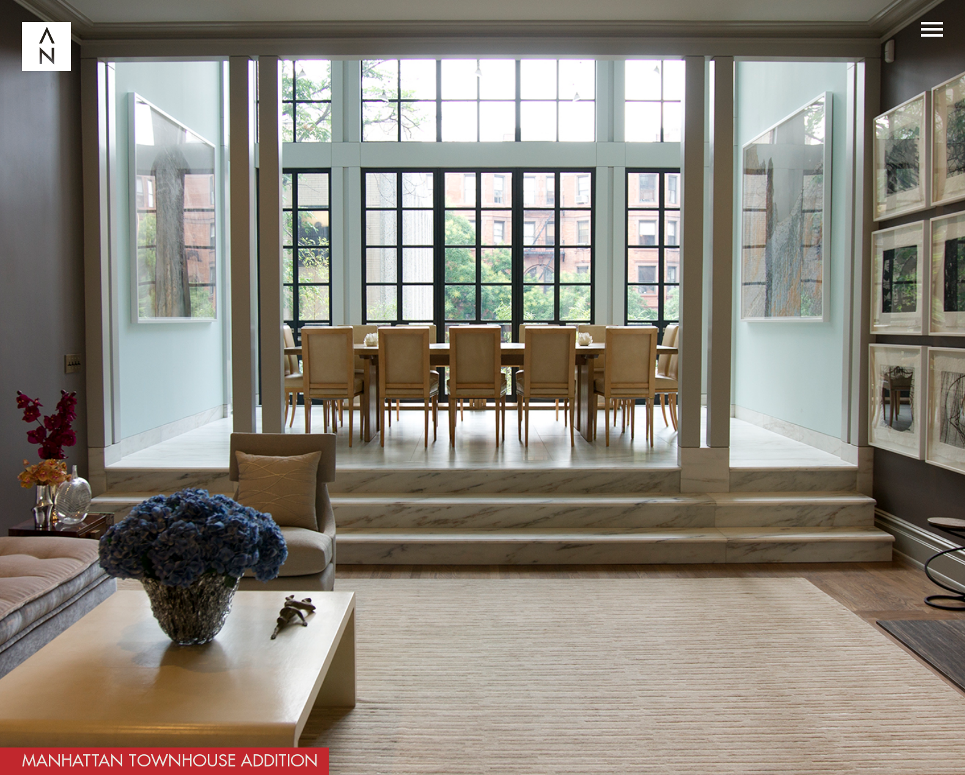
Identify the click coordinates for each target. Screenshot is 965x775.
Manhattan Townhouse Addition (170, 761)
